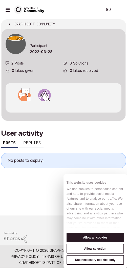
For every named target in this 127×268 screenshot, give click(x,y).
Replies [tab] (32, 142)
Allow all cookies (95, 237)
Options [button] (118, 24)
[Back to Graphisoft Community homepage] (31, 9)
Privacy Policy (25, 256)
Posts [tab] (9, 142)
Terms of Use (55, 256)
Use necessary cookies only (95, 260)
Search (91, 9)
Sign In (119, 9)
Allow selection (95, 248)
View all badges (63, 106)
